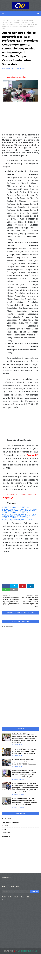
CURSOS (6, 826)
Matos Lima (7, 69)
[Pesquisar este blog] (16, 891)
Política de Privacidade (10, 897)
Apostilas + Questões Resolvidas (21, 495)
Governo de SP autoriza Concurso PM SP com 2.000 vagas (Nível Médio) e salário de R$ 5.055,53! (24, 751)
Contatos (5, 900)
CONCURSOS (7, 818)
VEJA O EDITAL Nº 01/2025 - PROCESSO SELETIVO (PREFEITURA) (19, 508)
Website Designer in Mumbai (27, 951)
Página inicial (6, 20)
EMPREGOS (6, 836)
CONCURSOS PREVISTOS (11, 822)
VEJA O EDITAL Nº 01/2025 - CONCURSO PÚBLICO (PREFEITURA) (19, 513)
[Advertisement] (20, 568)
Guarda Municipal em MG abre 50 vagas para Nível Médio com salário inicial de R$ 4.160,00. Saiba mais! (25, 762)
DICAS (5, 829)
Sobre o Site (25, 897)
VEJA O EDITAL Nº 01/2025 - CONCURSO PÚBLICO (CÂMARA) (17, 518)
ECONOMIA (6, 833)
